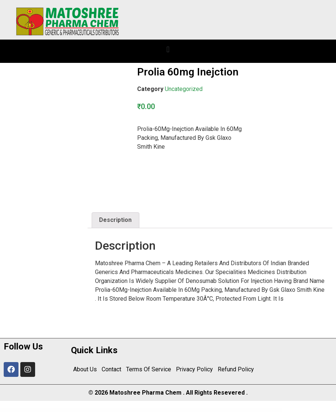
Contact (111, 369)
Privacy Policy (193, 369)
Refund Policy (234, 369)
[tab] (115, 220)
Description (115, 219)
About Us (85, 369)
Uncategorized (184, 88)
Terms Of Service (147, 369)
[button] (168, 49)
